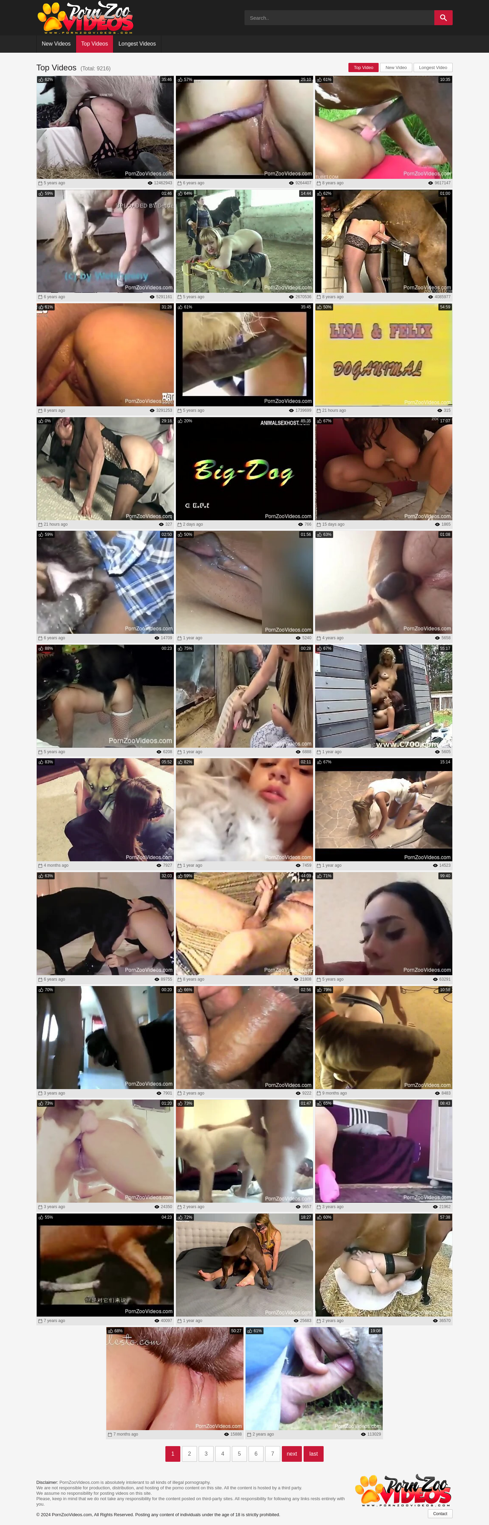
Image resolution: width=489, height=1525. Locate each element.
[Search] (443, 17)
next (292, 1454)
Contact (440, 1513)
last (313, 1454)
